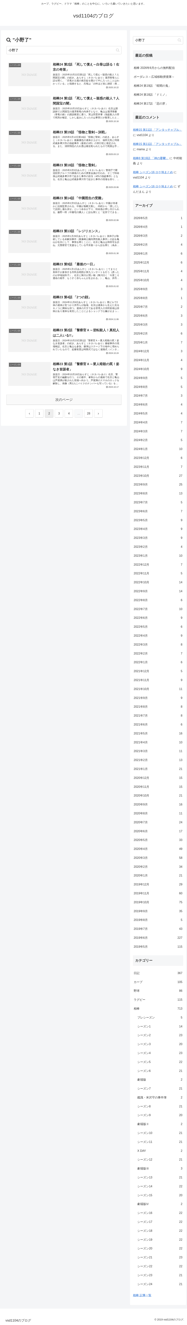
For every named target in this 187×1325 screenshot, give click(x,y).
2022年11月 (158, 573)
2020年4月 (158, 849)
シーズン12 (159, 1159)
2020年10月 (158, 795)
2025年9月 (158, 289)
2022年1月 (158, 662)
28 (88, 413)
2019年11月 (158, 893)
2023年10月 (158, 476)
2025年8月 (158, 298)
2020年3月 (158, 858)
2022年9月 (158, 591)
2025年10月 (158, 280)
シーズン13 (159, 1177)
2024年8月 (158, 387)
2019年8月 (158, 920)
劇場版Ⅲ (159, 1168)
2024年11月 (158, 360)
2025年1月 (158, 342)
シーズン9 (159, 1115)
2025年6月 (158, 316)
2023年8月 (158, 493)
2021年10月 (158, 689)
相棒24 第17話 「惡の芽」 (151, 103)
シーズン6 (159, 1071)
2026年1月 (158, 253)
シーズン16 (159, 1213)
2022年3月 (158, 644)
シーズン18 (159, 1231)
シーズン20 (159, 1248)
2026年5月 (158, 218)
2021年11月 (158, 680)
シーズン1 (159, 1026)
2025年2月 (158, 333)
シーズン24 (159, 1284)
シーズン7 (159, 1088)
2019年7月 (158, 929)
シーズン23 (159, 1275)
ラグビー (158, 999)
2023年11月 (158, 467)
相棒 (158, 1008)
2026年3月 (158, 236)
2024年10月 (158, 369)
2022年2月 (158, 653)
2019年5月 (158, 946)
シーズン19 (159, 1240)
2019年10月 (158, 902)
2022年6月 (158, 618)
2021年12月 (158, 671)
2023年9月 (158, 484)
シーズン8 (159, 1106)
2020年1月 (158, 875)
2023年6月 (158, 511)
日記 (158, 973)
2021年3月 (158, 751)
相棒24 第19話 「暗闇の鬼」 (152, 85)
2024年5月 (158, 413)
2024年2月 (158, 440)
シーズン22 (159, 1266)
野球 (158, 991)
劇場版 (159, 1079)
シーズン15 (159, 1195)
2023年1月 (158, 556)
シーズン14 (159, 1186)
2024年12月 (158, 351)
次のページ (64, 400)
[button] (118, 50)
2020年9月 (158, 804)
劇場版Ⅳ (159, 1204)
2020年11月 (158, 787)
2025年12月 (158, 262)
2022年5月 (158, 627)
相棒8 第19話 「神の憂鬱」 (151, 158)
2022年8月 (158, 600)
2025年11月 (158, 271)
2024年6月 (158, 404)
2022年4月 (158, 635)
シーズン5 (159, 1062)
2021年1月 (158, 769)
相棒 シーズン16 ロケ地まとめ (153, 172)
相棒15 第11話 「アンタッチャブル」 (157, 129)
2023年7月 (158, 502)
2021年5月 (158, 733)
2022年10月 (158, 582)
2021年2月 (158, 760)
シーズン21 (159, 1257)
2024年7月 (158, 395)
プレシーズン (159, 1017)
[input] (63, 50)
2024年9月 (158, 378)
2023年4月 (158, 529)
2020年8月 (158, 813)
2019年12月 (158, 884)
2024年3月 (158, 431)
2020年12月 (158, 778)
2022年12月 (158, 564)
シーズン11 (159, 1142)
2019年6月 (158, 938)
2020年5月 (158, 840)
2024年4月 (158, 422)
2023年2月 (158, 547)
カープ (158, 982)
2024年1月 (158, 449)
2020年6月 (158, 831)
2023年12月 (158, 458)
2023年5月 (158, 520)
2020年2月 (158, 867)
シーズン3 (159, 1044)
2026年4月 (158, 227)
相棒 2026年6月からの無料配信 (154, 67)
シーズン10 (159, 1133)
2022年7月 (158, 609)
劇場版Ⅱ (159, 1124)
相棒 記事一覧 (142, 1295)
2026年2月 (158, 244)
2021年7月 (158, 715)
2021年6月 (158, 724)
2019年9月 (158, 911)
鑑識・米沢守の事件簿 (159, 1097)
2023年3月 (158, 538)
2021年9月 (158, 698)
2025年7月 (158, 307)
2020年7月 (158, 822)
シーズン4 (159, 1053)
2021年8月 (158, 706)
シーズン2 (159, 1035)
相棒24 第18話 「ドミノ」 (151, 94)
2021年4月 (158, 742)
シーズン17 (159, 1222)
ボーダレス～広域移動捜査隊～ (154, 76)
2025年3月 (158, 324)
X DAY (159, 1151)
